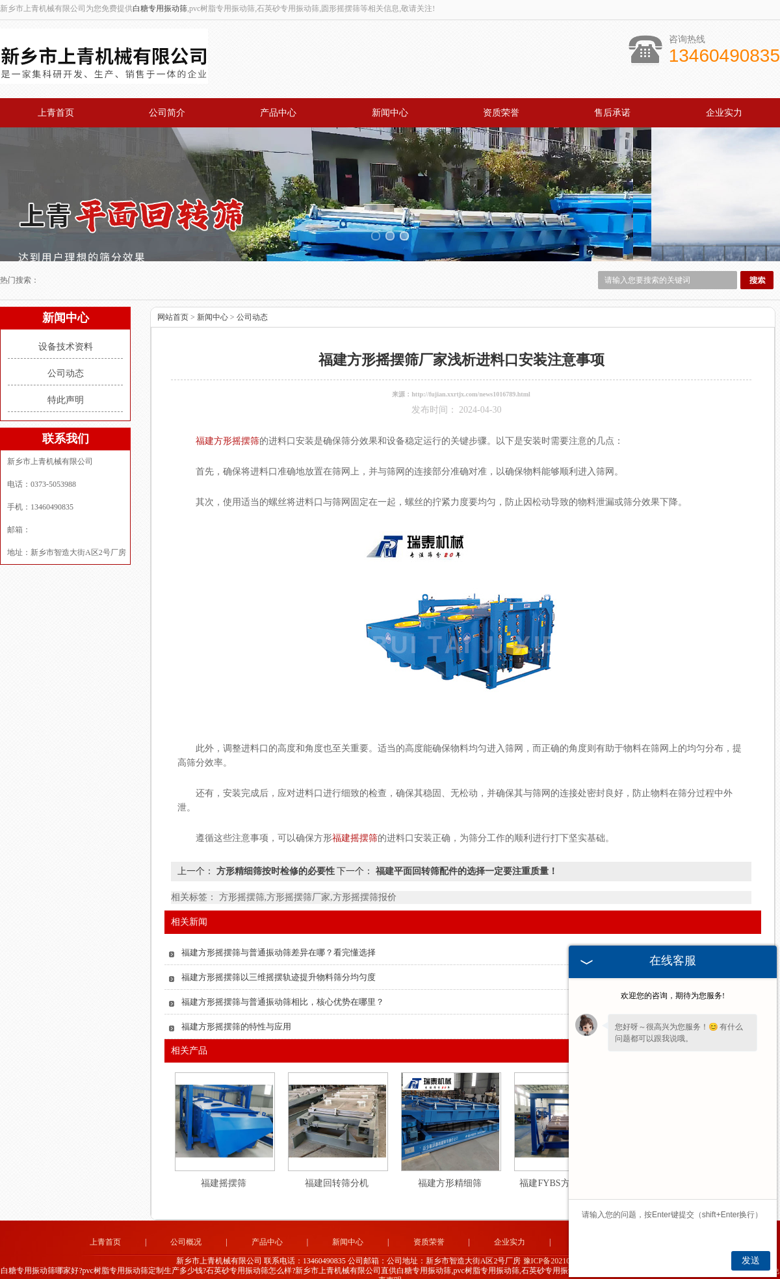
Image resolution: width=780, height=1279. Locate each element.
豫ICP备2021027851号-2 (563, 1239)
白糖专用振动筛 (160, 8)
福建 (424, 1268)
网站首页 (172, 295)
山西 (372, 1268)
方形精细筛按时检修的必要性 (275, 849)
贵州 (442, 1268)
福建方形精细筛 (450, 1161)
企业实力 (724, 113)
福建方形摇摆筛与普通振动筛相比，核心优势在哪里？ (282, 980)
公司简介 (167, 113)
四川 (459, 1268)
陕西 (389, 1268)
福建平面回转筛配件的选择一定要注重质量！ (465, 849)
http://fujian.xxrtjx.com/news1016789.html (470, 372)
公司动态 (65, 351)
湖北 (407, 1268)
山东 (354, 1268)
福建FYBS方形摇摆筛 (562, 1161)
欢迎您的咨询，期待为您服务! (673, 995)
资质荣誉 (501, 113)
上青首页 (56, 113)
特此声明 (65, 378)
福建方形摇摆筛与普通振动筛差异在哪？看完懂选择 (278, 930)
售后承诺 (612, 113)
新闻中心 (390, 113)
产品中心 (278, 113)
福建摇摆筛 (223, 1161)
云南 (477, 1268)
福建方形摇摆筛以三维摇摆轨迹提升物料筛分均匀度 (278, 955)
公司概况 (186, 1219)
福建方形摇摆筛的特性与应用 (236, 1004)
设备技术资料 (65, 324)
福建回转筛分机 (337, 1161)
